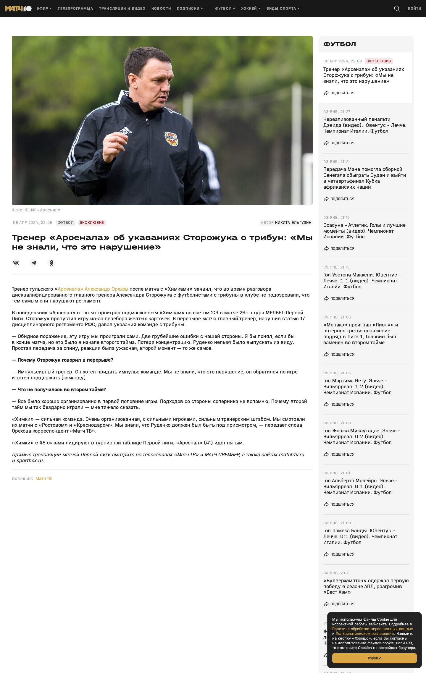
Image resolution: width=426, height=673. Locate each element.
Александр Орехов (106, 289)
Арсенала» (70, 289)
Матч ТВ (44, 478)
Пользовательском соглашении (365, 633)
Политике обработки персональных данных (372, 629)
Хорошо (374, 658)
